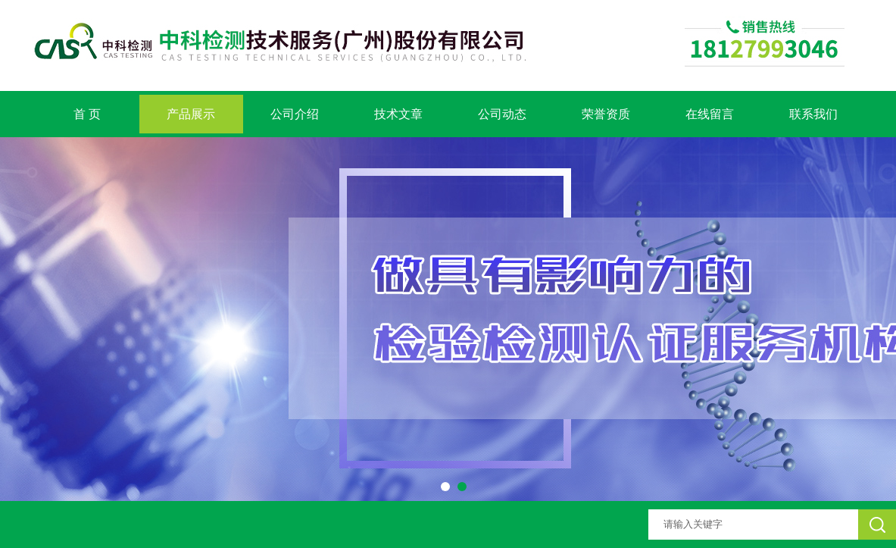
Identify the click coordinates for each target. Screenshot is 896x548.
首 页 (87, 114)
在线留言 (709, 114)
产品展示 (191, 114)
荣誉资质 (606, 114)
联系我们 (813, 114)
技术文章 (398, 114)
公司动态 (502, 114)
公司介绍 (294, 114)
